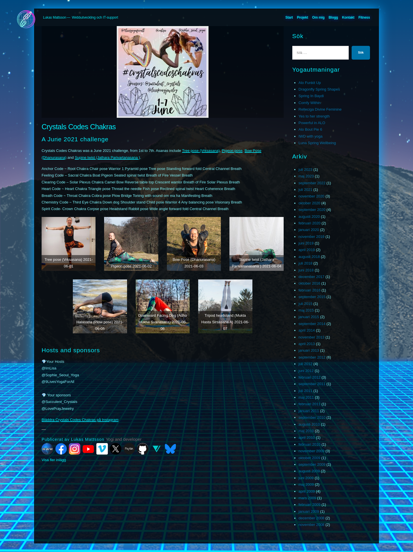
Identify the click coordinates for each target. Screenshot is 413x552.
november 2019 (311, 236)
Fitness (364, 17)
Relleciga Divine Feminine (320, 109)
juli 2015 (305, 304)
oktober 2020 (309, 203)
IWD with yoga (311, 136)
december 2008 (311, 518)
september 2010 (312, 417)
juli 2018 (305, 263)
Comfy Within (310, 103)
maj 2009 (306, 484)
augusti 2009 (309, 471)
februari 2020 (310, 223)
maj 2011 (306, 397)
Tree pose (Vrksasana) (201, 150)
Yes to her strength (314, 116)
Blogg (333, 17)
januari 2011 (309, 411)
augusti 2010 (309, 424)
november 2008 (311, 524)
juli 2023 (305, 169)
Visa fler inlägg (54, 460)
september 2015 (312, 297)
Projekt (302, 17)
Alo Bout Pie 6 (310, 129)
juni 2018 (306, 270)
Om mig (318, 17)
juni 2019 (306, 243)
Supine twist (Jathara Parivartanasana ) (107, 157)
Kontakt (348, 17)
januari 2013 (309, 350)
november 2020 (311, 196)
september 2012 (312, 357)
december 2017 (311, 277)
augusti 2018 (309, 257)
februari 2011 (310, 404)
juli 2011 (305, 391)
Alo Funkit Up (310, 83)
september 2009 (312, 464)
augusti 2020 (309, 216)
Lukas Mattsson (54, 17)
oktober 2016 (309, 283)
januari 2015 (309, 317)
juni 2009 (306, 478)
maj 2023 (306, 176)
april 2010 (307, 437)
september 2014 (312, 324)
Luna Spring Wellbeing (317, 143)
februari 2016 (310, 290)
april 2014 (307, 330)
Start (289, 17)
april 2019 (307, 250)
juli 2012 (305, 364)
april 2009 (307, 491)
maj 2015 (306, 310)
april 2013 (307, 344)
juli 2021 (305, 189)
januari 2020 (309, 230)
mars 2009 (307, 498)
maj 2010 (306, 431)
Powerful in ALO (312, 123)
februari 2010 (310, 444)
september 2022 (312, 183)
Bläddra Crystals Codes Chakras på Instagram (80, 420)
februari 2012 (310, 377)
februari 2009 (310, 504)
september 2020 (312, 210)
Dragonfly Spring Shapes (319, 89)
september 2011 (312, 384)
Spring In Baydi (311, 96)
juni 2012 (306, 371)
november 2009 (311, 451)
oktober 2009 (309, 458)
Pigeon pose (232, 150)
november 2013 (311, 337)
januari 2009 (309, 511)
